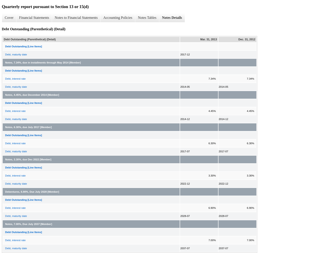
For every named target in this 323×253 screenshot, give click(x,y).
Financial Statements (34, 18)
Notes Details (172, 18)
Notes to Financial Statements (76, 18)
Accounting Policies (117, 18)
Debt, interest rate (15, 78)
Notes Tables (147, 18)
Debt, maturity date (16, 54)
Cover (9, 18)
